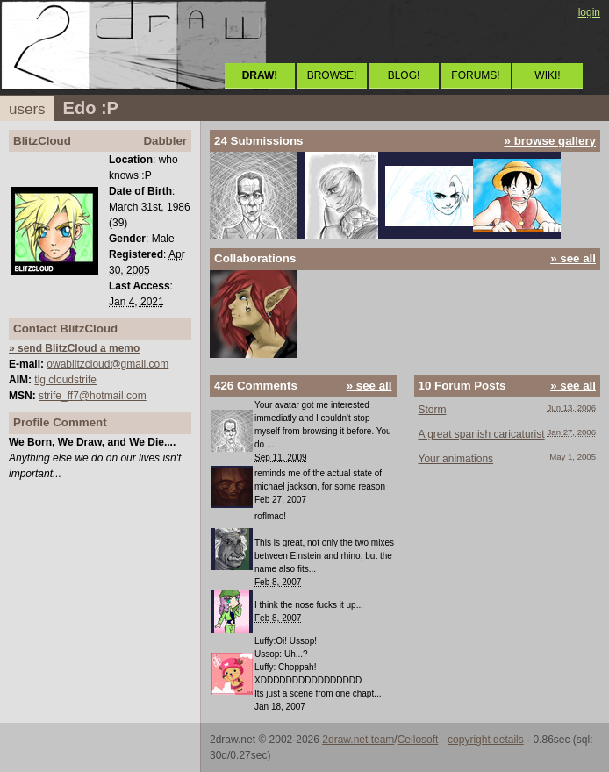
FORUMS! (475, 75)
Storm (433, 410)
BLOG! (404, 75)
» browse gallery (550, 140)
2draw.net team (358, 739)
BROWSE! (332, 75)
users (27, 109)
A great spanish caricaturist (482, 434)
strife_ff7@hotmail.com (93, 396)
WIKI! (547, 75)
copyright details (486, 739)
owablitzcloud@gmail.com (107, 364)
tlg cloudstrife (65, 380)
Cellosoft (418, 739)
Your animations (456, 459)
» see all (573, 258)
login (589, 12)
